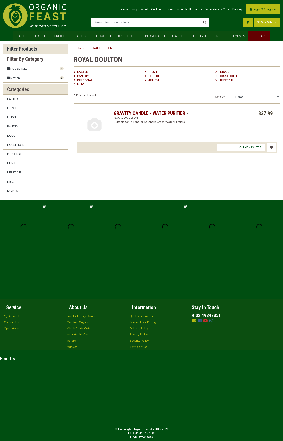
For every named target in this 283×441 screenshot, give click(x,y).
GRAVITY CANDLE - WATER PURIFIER (149, 113)
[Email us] (194, 273)
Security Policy (139, 293)
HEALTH (176, 36)
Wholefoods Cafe (217, 9)
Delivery (237, 9)
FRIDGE (59, 36)
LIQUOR (101, 36)
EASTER (23, 36)
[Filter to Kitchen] (35, 77)
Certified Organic (162, 9)
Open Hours (12, 281)
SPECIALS (259, 36)
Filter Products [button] (22, 48)
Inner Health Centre (189, 9)
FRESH (40, 36)
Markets (72, 300)
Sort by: (220, 96)
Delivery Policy (139, 281)
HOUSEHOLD (126, 36)
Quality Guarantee (142, 269)
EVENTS (239, 36)
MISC (220, 36)
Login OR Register (263, 9)
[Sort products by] (256, 96)
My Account (11, 269)
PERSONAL (153, 36)
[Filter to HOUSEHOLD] (35, 68)
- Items (267, 22)
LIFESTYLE (199, 36)
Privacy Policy (139, 287)
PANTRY (81, 36)
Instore (71, 293)
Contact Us (11, 275)
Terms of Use (138, 300)
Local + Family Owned (133, 9)
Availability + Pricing (143, 275)
